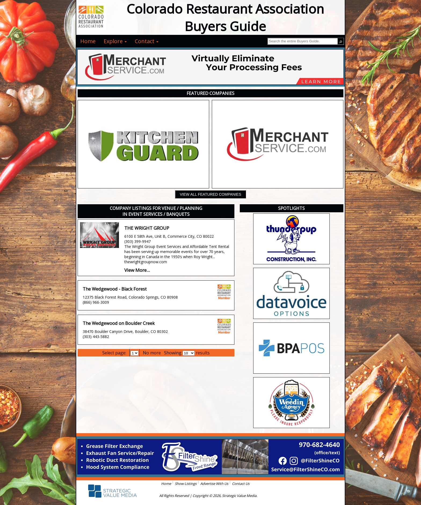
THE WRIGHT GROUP (146, 228)
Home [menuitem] (88, 41)
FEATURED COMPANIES (210, 93)
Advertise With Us (214, 483)
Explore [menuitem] (115, 41)
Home (166, 483)
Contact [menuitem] (146, 41)
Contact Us (240, 483)
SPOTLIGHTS (291, 208)
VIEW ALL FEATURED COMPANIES (210, 194)
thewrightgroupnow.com (145, 261)
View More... (137, 270)
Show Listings (186, 483)
